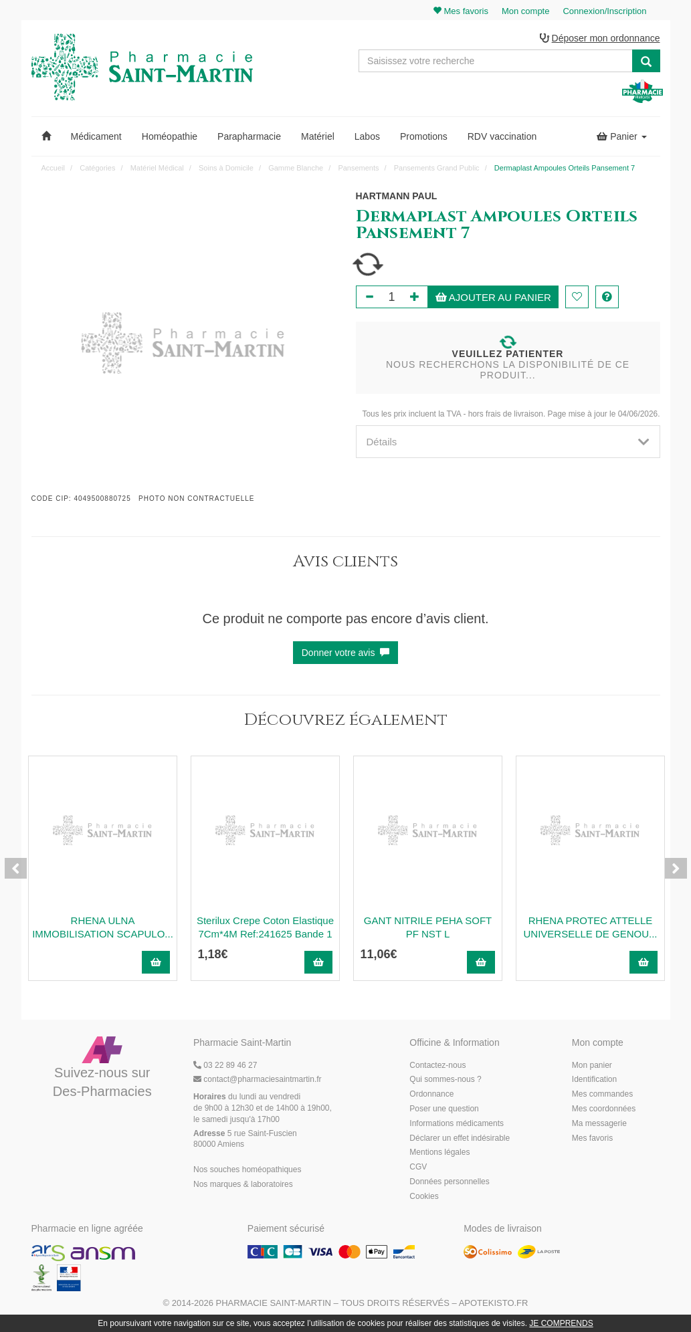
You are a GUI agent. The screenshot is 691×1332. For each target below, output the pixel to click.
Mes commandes (602, 1094)
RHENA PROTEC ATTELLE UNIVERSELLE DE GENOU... (590, 927)
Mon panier (592, 1065)
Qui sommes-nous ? (445, 1079)
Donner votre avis (346, 652)
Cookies (423, 1196)
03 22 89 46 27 (225, 1065)
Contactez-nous (437, 1065)
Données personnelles (449, 1181)
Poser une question (443, 1108)
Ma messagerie (599, 1123)
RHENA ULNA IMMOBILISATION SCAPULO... (102, 927)
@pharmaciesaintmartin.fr (257, 1079)
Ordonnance (431, 1094)
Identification (594, 1079)
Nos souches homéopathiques (247, 1169)
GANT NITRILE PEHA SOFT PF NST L (428, 927)
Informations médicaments (456, 1123)
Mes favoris (592, 1138)
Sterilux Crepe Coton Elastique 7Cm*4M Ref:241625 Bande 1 (265, 927)
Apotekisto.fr (493, 1303)
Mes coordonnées (603, 1108)
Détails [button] (508, 441)
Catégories (97, 168)
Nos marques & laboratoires (243, 1184)
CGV (418, 1167)
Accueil (53, 168)
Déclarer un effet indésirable (459, 1138)
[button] (46, 136)
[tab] (508, 441)
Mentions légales (439, 1152)
